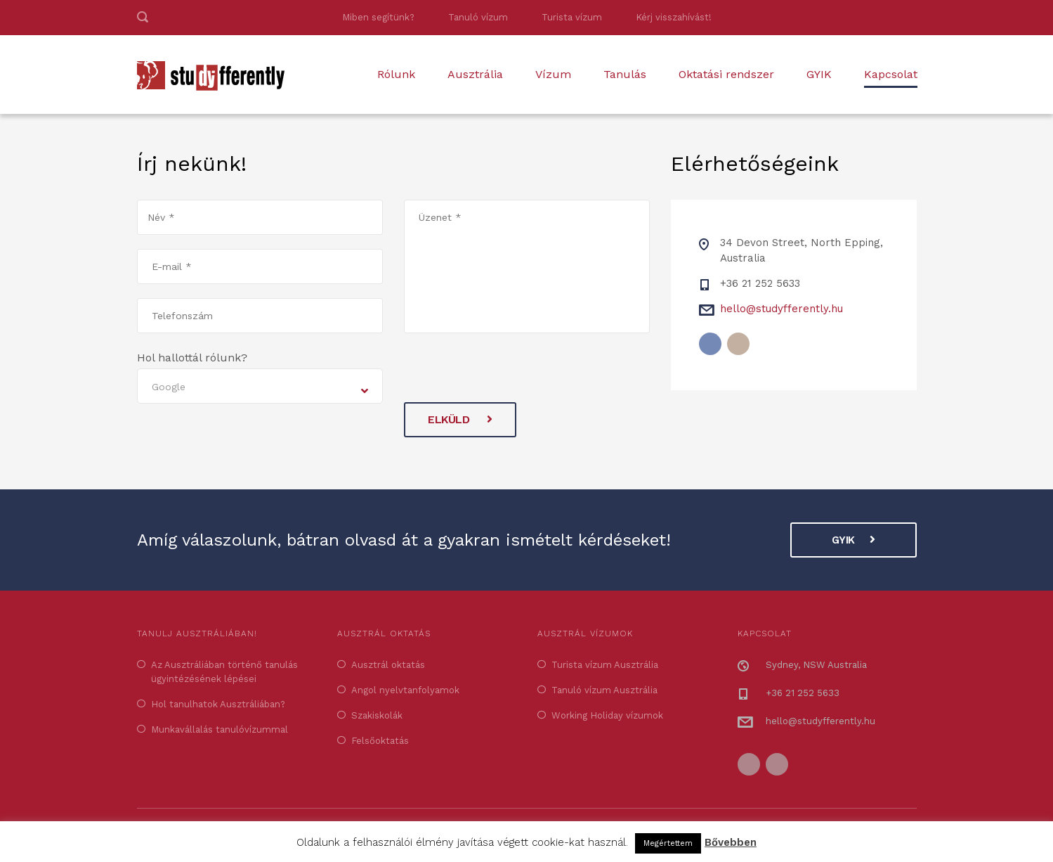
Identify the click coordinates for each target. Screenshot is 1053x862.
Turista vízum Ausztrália (604, 665)
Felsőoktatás (380, 740)
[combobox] (260, 386)
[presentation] (510, 374)
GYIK (819, 74)
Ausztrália (475, 74)
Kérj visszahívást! (674, 17)
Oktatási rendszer (726, 74)
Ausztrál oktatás (388, 665)
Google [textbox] (168, 386)
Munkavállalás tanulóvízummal (219, 729)
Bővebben (731, 842)
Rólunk (396, 74)
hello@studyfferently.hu (781, 308)
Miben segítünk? (378, 17)
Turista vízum (572, 17)
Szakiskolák (377, 715)
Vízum (553, 74)
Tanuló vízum (478, 17)
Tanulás (624, 74)
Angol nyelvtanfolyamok (405, 690)
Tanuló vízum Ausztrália (604, 690)
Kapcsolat (890, 74)
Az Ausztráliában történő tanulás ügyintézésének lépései (224, 672)
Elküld (460, 419)
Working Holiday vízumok (607, 715)
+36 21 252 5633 (760, 283)
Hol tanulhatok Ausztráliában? (218, 704)
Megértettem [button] (668, 843)
